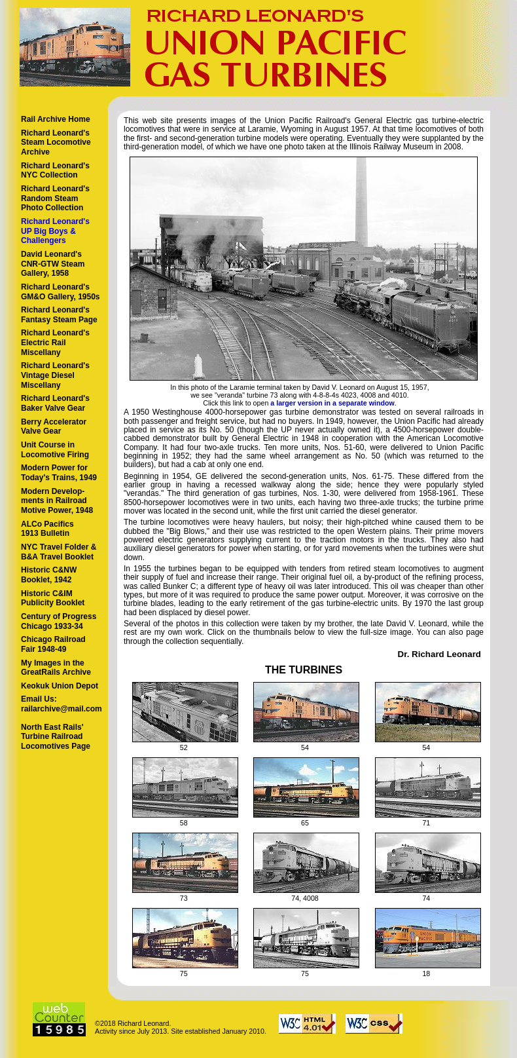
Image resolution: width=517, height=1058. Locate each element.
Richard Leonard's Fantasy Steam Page (59, 314)
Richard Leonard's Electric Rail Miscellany (55, 342)
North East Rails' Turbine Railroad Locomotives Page (55, 737)
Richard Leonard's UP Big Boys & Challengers (55, 231)
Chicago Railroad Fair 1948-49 (53, 644)
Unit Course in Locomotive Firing (55, 449)
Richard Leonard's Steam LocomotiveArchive (56, 142)
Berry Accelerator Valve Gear (53, 426)
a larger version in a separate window (332, 403)
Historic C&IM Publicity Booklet (52, 598)
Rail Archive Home (55, 119)
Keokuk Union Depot (59, 685)
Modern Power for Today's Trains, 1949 (59, 472)
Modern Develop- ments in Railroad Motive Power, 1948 (57, 501)
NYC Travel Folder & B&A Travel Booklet (58, 551)
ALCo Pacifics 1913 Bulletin (47, 529)
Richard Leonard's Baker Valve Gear (55, 403)
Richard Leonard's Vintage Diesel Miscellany (55, 375)
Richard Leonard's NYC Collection (55, 170)
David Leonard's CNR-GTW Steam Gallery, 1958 (52, 264)
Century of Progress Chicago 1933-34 (58, 621)
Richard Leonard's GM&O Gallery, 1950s (60, 291)
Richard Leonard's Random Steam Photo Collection (55, 198)
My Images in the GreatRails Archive (56, 667)
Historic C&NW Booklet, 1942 (49, 574)
